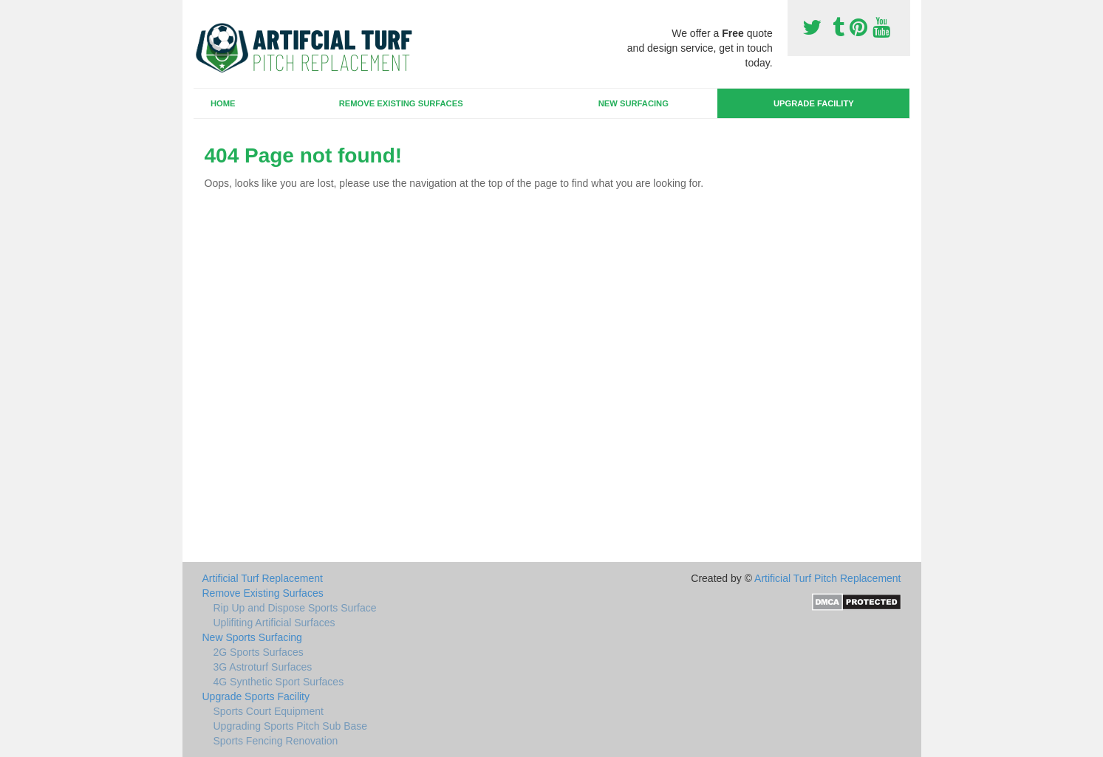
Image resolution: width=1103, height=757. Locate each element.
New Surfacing (633, 103)
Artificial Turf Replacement (262, 578)
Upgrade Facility (814, 103)
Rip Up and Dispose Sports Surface (295, 608)
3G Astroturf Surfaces (263, 667)
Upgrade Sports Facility (256, 696)
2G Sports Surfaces (259, 652)
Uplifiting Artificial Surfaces (274, 622)
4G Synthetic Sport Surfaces (279, 682)
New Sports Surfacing (252, 637)
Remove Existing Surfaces (401, 103)
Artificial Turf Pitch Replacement (827, 578)
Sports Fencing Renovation (276, 741)
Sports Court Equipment (269, 711)
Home (223, 103)
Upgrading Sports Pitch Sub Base (291, 726)
